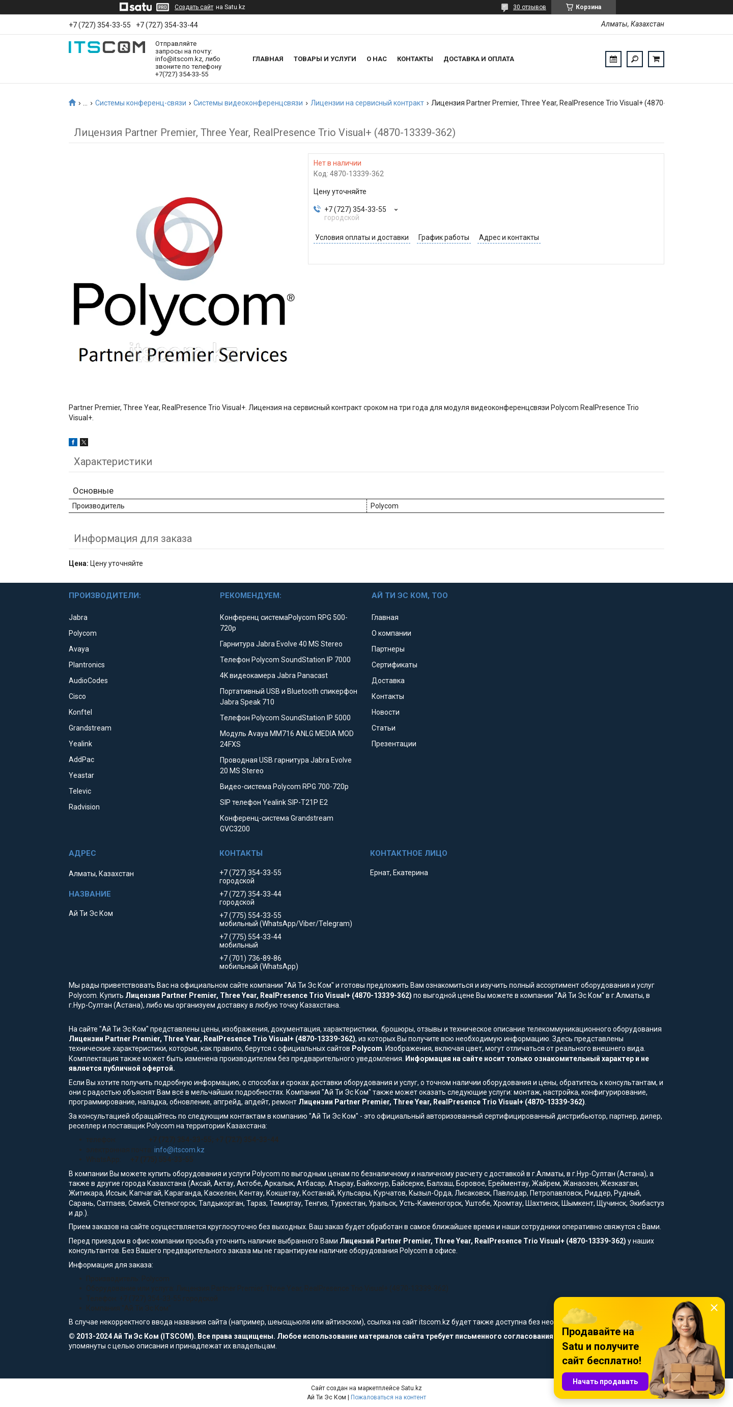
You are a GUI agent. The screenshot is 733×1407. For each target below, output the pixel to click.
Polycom (83, 633)
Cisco (77, 696)
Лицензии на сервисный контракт (367, 103)
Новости (386, 712)
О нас (376, 59)
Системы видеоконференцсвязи (248, 103)
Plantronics (87, 665)
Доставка (388, 681)
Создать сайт (194, 7)
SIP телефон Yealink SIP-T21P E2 (274, 802)
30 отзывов (529, 7)
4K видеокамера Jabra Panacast (274, 675)
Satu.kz (411, 1388)
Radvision (84, 807)
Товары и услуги (325, 59)
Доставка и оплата (478, 59)
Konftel (80, 712)
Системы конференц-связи (140, 103)
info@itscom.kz (179, 1150)
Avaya (79, 649)
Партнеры (388, 649)
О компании (391, 633)
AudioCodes (88, 681)
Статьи (384, 728)
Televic (80, 791)
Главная (268, 59)
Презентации (394, 744)
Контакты (415, 59)
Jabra (78, 617)
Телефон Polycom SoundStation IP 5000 (285, 718)
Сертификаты (394, 665)
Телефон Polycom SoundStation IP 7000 (285, 660)
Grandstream (90, 728)
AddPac (81, 759)
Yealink (80, 744)
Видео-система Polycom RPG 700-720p (284, 786)
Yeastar (81, 775)
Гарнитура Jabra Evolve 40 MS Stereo (281, 644)
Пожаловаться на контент (388, 1397)
